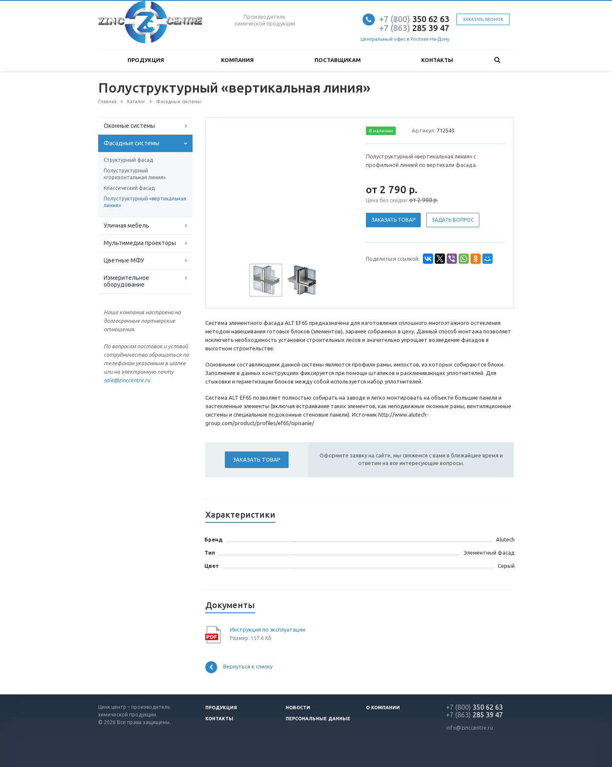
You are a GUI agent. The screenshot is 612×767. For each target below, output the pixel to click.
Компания (237, 60)
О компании (383, 707)
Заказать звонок (483, 19)
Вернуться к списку (238, 667)
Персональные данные (318, 718)
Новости (298, 707)
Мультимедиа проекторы (140, 243)
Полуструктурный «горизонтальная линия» (135, 174)
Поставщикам (337, 60)
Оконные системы (129, 125)
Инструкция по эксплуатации (267, 629)
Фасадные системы (131, 143)
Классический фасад (129, 188)
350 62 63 (414, 19)
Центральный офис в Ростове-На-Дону (404, 39)
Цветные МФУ (124, 260)
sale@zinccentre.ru (127, 380)
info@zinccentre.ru (469, 727)
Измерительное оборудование (126, 281)
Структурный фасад (128, 160)
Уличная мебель (126, 225)
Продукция (146, 60)
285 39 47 (414, 28)
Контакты (437, 60)
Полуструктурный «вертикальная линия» (145, 202)
